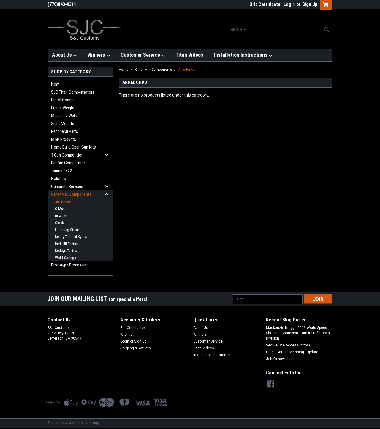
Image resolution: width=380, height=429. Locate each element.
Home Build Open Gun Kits (73, 147)
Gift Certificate (265, 4)
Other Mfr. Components (71, 194)
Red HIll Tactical (67, 244)
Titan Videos (189, 55)
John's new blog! (279, 359)
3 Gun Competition (67, 155)
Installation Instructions (243, 55)
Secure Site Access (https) (288, 345)
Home (124, 70)
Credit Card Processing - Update (292, 352)
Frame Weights (64, 108)
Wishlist (127, 334)
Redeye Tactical (67, 250)
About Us (64, 55)
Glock (59, 222)
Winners (98, 55)
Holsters (58, 178)
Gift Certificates (133, 328)
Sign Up (309, 4)
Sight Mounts (62, 123)
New (55, 84)
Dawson (61, 216)
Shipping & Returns (135, 348)
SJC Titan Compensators (72, 92)
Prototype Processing (69, 265)
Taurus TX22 (61, 171)
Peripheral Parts (64, 131)
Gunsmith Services (67, 186)
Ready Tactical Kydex (71, 236)
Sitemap (92, 423)
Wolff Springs (65, 257)
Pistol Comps (63, 99)
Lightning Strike (67, 230)
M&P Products (63, 139)
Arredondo (63, 202)
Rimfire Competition (68, 162)
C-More (60, 208)
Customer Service (143, 55)
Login (289, 4)
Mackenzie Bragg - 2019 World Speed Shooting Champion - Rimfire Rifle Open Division (298, 333)
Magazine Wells (64, 115)
